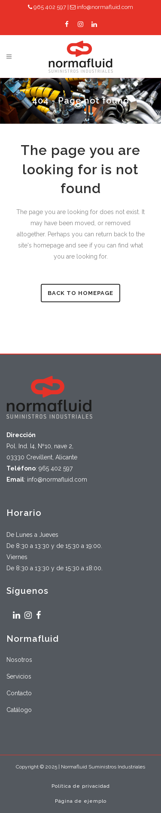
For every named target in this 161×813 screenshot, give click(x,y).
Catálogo (19, 709)
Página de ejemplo (80, 801)
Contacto (19, 693)
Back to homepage (80, 293)
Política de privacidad (81, 786)
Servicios (18, 676)
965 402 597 (47, 7)
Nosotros (19, 659)
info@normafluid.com (101, 7)
